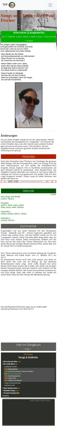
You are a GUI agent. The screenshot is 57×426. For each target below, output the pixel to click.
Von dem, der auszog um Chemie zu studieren (20, 371)
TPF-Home (28, 354)
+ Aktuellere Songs (8, 390)
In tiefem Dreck (12, 378)
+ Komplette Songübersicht (10, 393)
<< (23, 349)
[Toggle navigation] (50, 5)
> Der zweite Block (8, 364)
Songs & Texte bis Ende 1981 (13, 383)
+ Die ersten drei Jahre (10, 361)
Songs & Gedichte (28, 357)
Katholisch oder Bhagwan (15, 380)
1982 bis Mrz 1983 (10, 385)
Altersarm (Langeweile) (14, 373)
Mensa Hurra (12, 369)
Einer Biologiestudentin (14, 376)
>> (31, 349)
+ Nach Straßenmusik (9, 388)
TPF (8, 5)
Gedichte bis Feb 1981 (11, 366)
